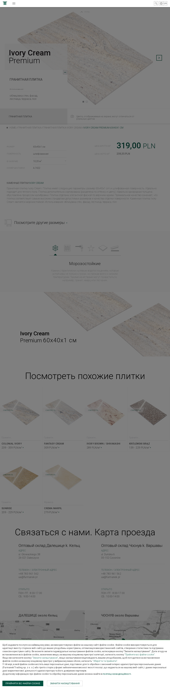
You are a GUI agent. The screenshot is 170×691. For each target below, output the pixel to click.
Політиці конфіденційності (117, 674)
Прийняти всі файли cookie (22, 683)
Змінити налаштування (65, 683)
